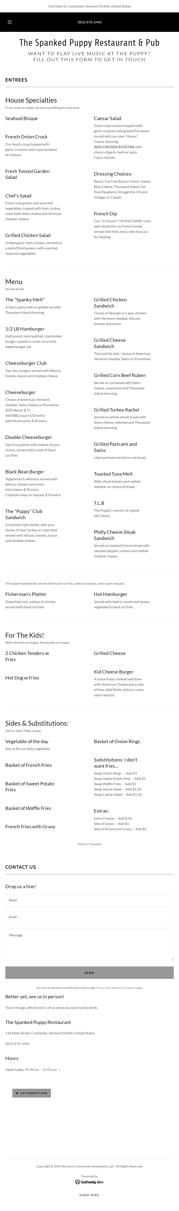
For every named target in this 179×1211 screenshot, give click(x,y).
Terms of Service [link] (126, 987)
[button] (12, 22)
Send (89, 973)
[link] (89, 44)
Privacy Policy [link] (104, 987)
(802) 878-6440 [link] (90, 22)
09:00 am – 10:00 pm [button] (41, 1069)
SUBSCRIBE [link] (89, 1195)
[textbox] (89, 900)
